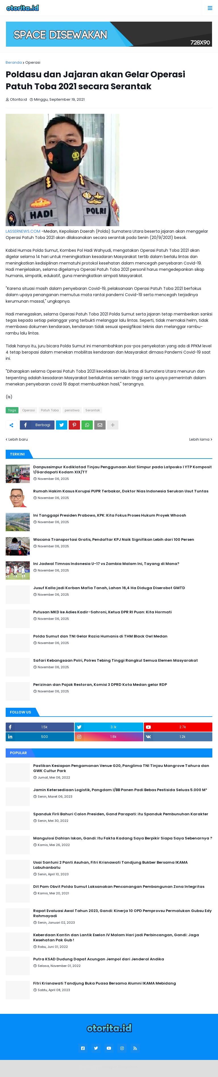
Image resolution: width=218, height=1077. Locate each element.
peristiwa (72, 410)
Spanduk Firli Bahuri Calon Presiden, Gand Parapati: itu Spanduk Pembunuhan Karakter (120, 814)
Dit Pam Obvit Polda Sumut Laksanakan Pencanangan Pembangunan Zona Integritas (118, 886)
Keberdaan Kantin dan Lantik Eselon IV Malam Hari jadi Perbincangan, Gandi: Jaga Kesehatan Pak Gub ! (116, 937)
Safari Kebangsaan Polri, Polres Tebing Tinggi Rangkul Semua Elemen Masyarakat (115, 660)
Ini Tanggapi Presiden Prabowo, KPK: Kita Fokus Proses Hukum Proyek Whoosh (109, 515)
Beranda (14, 62)
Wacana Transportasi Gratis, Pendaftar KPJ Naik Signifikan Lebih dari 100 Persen (113, 539)
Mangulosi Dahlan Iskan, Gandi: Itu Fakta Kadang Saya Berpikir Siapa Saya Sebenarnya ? (122, 838)
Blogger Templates (120, 1067)
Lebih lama (199, 439)
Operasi (32, 62)
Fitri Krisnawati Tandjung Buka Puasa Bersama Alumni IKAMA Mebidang (104, 983)
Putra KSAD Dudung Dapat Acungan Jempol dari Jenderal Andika (98, 959)
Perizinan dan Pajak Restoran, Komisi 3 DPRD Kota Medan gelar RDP (100, 684)
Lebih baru (18, 439)
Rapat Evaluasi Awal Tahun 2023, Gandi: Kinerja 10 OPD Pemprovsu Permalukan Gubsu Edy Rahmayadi (122, 913)
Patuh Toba (50, 410)
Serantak (92, 410)
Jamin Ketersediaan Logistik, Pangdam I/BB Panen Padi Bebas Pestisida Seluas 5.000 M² (120, 790)
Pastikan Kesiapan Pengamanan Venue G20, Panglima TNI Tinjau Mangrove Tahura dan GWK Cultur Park (121, 768)
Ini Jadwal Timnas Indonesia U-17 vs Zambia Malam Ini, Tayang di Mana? (106, 563)
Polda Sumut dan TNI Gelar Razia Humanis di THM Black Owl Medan (100, 636)
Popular (18, 753)
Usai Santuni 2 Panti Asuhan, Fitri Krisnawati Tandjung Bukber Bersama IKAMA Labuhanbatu (110, 865)
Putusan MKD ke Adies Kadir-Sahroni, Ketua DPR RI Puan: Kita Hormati (102, 612)
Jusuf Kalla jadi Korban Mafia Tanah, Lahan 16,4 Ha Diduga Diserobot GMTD (109, 588)
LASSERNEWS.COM (23, 231)
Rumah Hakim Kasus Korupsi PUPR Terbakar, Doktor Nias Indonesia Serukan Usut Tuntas (120, 491)
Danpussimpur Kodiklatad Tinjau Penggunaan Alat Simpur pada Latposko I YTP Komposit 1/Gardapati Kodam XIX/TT (122, 470)
